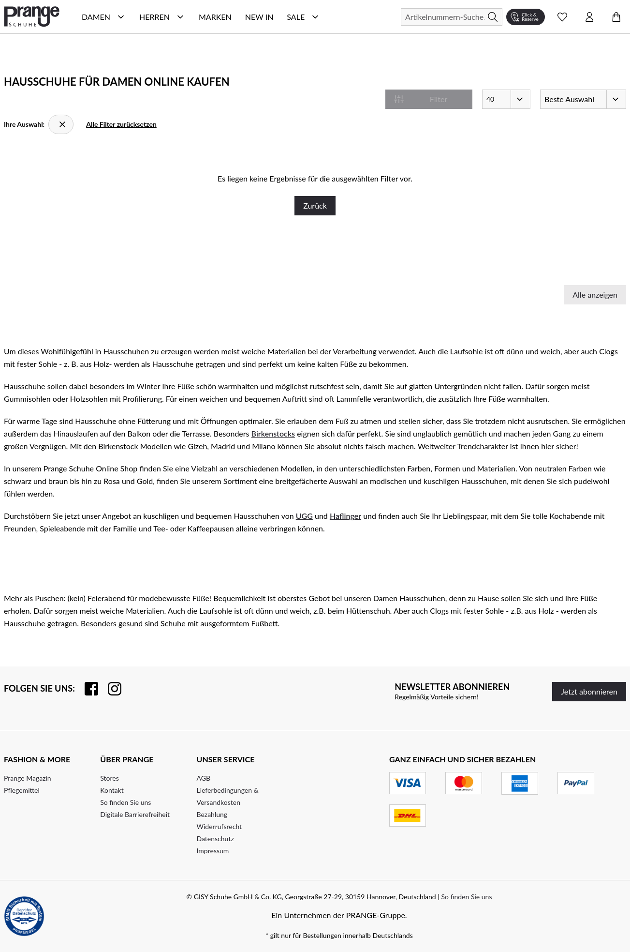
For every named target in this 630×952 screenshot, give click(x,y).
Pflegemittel (22, 790)
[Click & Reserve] (525, 17)
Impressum (213, 850)
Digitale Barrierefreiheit (135, 814)
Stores (109, 778)
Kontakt (112, 790)
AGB (204, 778)
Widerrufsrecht (219, 826)
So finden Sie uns (125, 802)
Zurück (315, 205)
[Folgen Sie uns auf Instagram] (109, 688)
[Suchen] (451, 17)
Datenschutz (215, 838)
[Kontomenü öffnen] (589, 17)
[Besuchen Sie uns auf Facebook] (86, 688)
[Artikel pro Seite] (506, 99)
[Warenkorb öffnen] (616, 17)
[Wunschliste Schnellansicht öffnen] (562, 17)
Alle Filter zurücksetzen (121, 124)
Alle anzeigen (594, 294)
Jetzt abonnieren (589, 691)
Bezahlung (212, 814)
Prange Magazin (27, 778)
